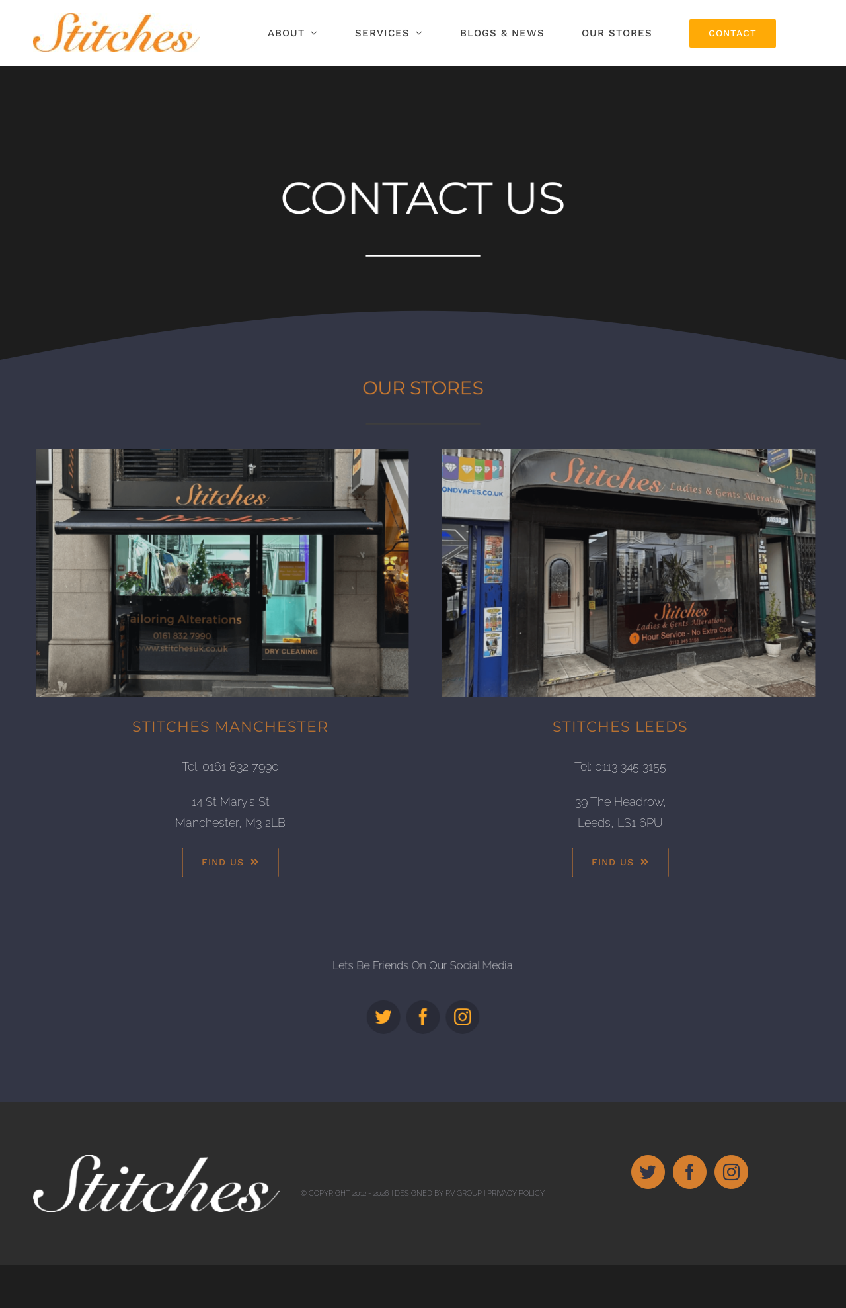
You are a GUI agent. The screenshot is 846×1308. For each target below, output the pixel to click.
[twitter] (393, 1007)
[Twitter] (648, 1215)
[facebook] (423, 1007)
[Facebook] (690, 1215)
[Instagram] (731, 1215)
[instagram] (452, 1007)
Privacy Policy (516, 1236)
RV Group (463, 1236)
